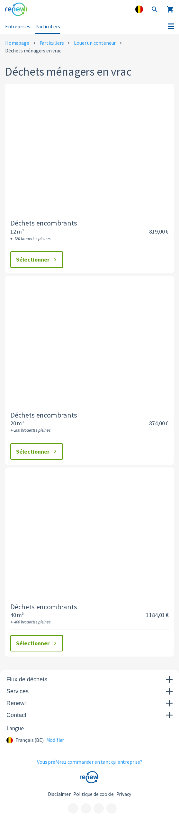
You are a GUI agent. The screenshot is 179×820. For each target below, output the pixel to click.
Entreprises (17, 26)
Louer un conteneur (95, 43)
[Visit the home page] (16, 9)
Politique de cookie (93, 794)
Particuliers (47, 26)
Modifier (55, 740)
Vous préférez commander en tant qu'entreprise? (89, 762)
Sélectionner (37, 259)
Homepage (17, 43)
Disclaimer (59, 794)
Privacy (123, 794)
